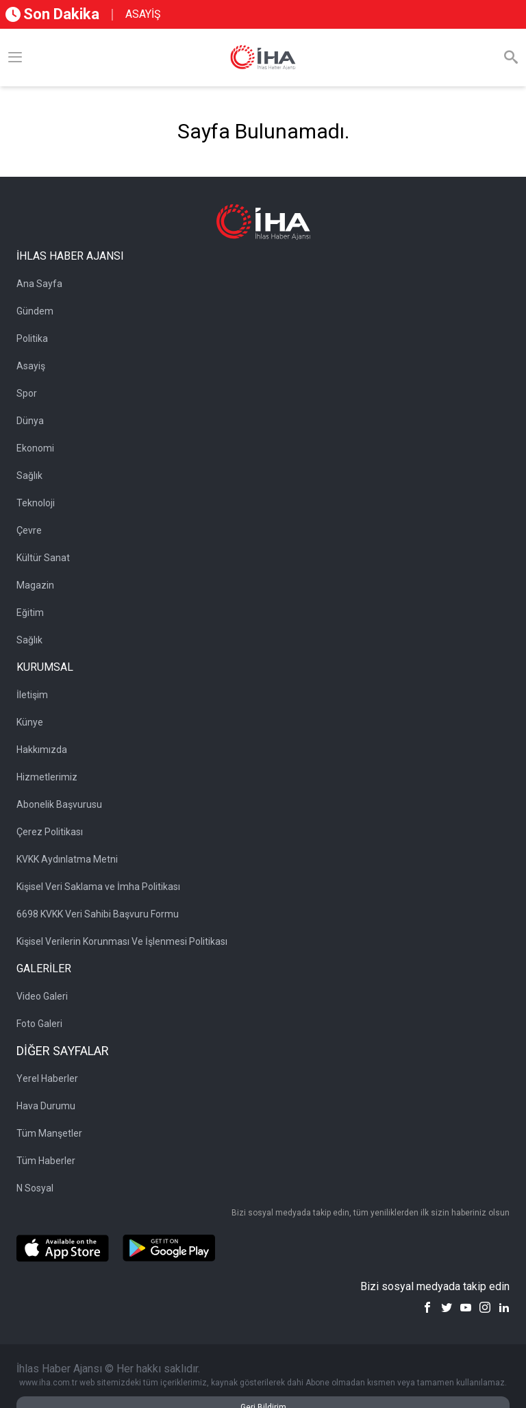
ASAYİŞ (143, 14)
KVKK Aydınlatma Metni (67, 859)
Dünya (30, 420)
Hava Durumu (45, 1105)
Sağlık (29, 475)
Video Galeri (42, 996)
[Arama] (511, 58)
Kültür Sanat (43, 557)
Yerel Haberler (47, 1078)
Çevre (29, 530)
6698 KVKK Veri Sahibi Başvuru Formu (97, 914)
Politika (32, 338)
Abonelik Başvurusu (59, 804)
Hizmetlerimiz (46, 776)
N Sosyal (34, 1188)
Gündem (34, 311)
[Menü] (15, 58)
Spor (26, 393)
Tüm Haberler (45, 1160)
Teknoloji (35, 502)
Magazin (35, 585)
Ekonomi (35, 448)
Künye (29, 722)
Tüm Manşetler (49, 1133)
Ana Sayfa (39, 283)
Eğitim (30, 612)
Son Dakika (52, 14)
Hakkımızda (41, 749)
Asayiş (30, 365)
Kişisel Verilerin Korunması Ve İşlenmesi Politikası (121, 941)
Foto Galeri (39, 1023)
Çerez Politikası (49, 831)
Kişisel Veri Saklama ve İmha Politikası (98, 886)
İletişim (32, 694)
